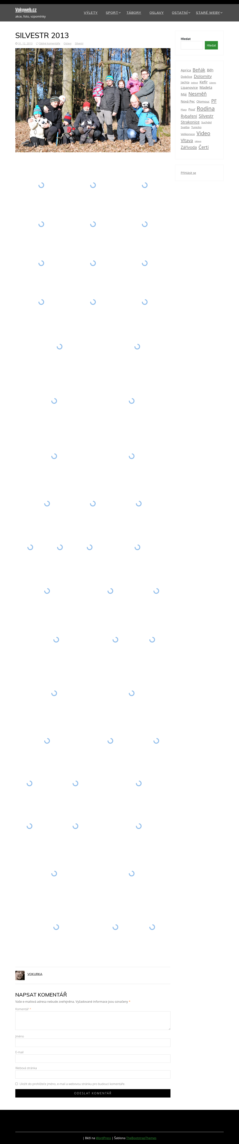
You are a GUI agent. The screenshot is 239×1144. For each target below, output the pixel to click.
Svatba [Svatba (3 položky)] (185, 127)
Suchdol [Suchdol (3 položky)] (206, 122)
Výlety (91, 12)
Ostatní (180, 12)
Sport (112, 12)
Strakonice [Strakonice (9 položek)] (190, 121)
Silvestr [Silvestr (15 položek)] (206, 116)
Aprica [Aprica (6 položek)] (186, 70)
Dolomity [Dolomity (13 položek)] (203, 76)
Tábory (133, 12)
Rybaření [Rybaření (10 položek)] (189, 116)
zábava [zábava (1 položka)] (198, 141)
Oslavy (157, 12)
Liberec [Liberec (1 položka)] (212, 82)
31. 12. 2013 (25, 43)
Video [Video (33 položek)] (203, 133)
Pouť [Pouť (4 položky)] (191, 109)
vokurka (34, 974)
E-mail (19, 1052)
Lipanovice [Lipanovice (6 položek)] (189, 87)
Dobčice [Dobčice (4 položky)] (186, 77)
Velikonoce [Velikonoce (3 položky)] (188, 134)
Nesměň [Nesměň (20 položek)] (197, 94)
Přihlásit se (188, 173)
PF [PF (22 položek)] (214, 101)
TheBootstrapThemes (141, 1138)
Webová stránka (26, 1068)
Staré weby (208, 12)
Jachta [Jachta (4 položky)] (185, 82)
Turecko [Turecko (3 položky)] (196, 127)
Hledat (186, 39)
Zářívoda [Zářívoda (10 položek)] (189, 147)
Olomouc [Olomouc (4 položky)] (202, 101)
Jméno (19, 1036)
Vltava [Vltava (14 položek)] (187, 140)
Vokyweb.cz (26, 10)
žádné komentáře (49, 43)
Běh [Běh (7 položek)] (210, 70)
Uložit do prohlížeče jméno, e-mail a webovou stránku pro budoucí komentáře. (72, 1084)
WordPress (103, 1138)
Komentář (23, 1009)
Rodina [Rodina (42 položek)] (206, 108)
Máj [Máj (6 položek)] (184, 94)
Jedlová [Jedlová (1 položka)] (194, 82)
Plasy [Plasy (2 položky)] (184, 109)
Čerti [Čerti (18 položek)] (203, 147)
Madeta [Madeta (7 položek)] (206, 87)
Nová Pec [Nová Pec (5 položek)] (188, 101)
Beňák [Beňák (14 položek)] (199, 70)
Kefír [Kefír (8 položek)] (204, 82)
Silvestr (79, 43)
